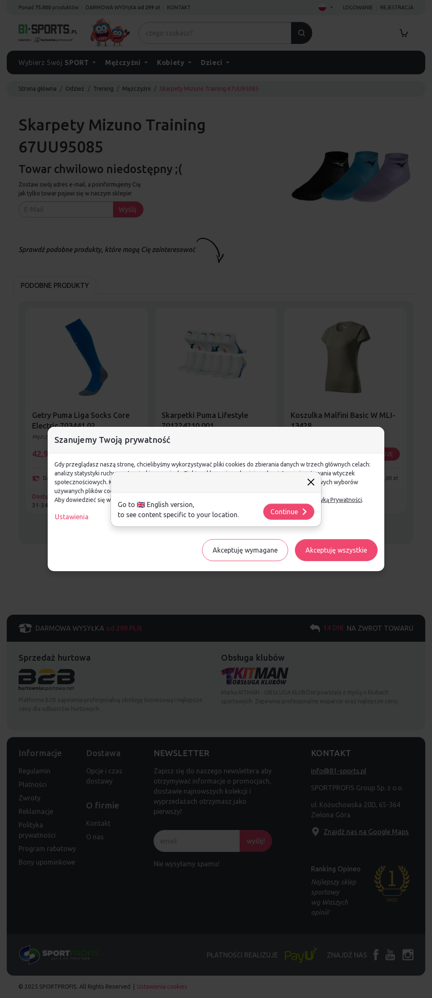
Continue (289, 511)
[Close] (311, 482)
